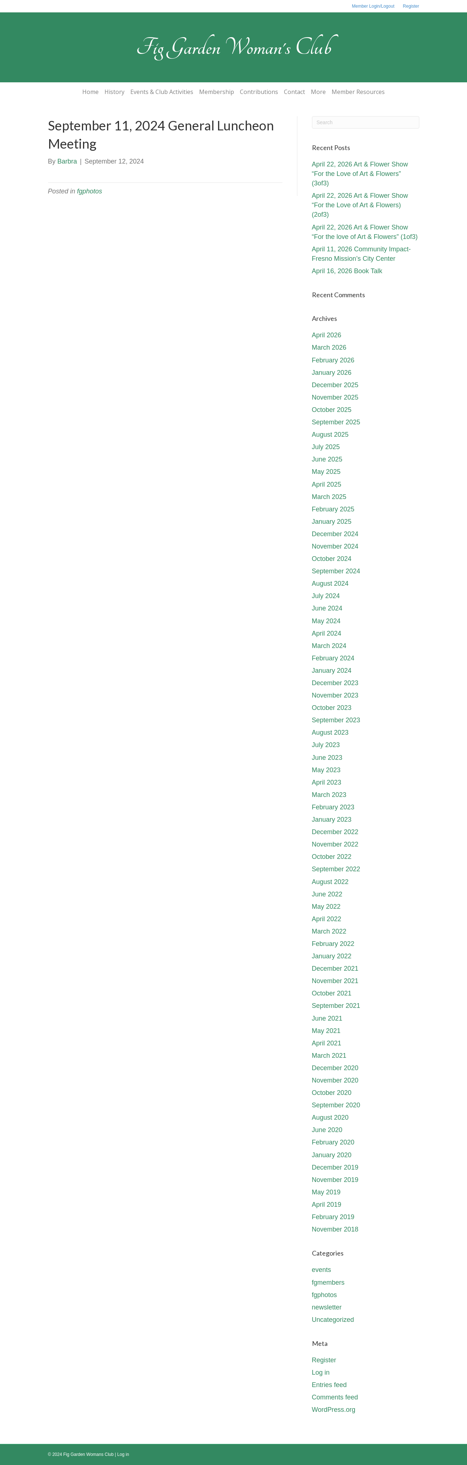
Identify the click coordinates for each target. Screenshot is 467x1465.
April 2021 (326, 1043)
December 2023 (335, 683)
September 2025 (336, 422)
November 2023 (335, 695)
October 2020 (332, 1092)
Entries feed (329, 1385)
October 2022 (332, 856)
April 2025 (326, 484)
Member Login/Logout (373, 6)
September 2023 (336, 720)
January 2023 (332, 819)
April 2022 (326, 919)
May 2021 (326, 1030)
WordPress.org (334, 1409)
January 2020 (332, 1155)
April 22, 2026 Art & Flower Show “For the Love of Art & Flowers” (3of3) (360, 174)
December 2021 (335, 968)
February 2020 (333, 1142)
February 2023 (333, 807)
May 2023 (326, 770)
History (114, 92)
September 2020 (336, 1105)
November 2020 (335, 1080)
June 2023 (327, 757)
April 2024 (326, 633)
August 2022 (330, 881)
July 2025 (326, 447)
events (321, 1269)
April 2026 (326, 335)
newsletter (327, 1307)
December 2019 (335, 1167)
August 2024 (330, 583)
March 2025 (329, 496)
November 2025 (335, 397)
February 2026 (333, 360)
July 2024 (326, 596)
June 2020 (327, 1130)
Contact (294, 92)
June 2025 (327, 459)
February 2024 (333, 658)
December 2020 (335, 1068)
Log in (321, 1372)
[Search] (365, 122)
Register (411, 6)
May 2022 (326, 906)
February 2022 (333, 943)
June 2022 (327, 894)
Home (90, 92)
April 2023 (326, 782)
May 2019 (326, 1192)
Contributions (259, 92)
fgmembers (328, 1282)
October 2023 (332, 707)
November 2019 (335, 1179)
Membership (216, 92)
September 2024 (336, 571)
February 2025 (333, 509)
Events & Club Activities (161, 92)
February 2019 (333, 1217)
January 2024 (332, 670)
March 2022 (329, 931)
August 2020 (330, 1117)
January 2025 (332, 521)
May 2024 (326, 621)
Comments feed (335, 1397)
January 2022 (332, 956)
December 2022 (335, 832)
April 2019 (326, 1204)
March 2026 (329, 347)
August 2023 (330, 732)
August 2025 (330, 434)
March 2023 (329, 794)
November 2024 (335, 546)
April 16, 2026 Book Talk (347, 271)
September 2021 (336, 1005)
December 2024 (335, 534)
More (318, 92)
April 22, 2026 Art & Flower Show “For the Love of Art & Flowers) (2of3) (360, 205)
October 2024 (332, 558)
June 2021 (327, 1018)
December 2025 (335, 385)
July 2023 (326, 745)
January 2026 (332, 372)
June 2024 (327, 608)
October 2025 (332, 409)
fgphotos (89, 191)
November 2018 (335, 1229)
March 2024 (329, 645)
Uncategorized (333, 1319)
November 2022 (335, 844)
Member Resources (358, 92)
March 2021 (329, 1055)
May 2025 (326, 471)
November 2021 (335, 981)
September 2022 (336, 869)
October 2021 (332, 993)
